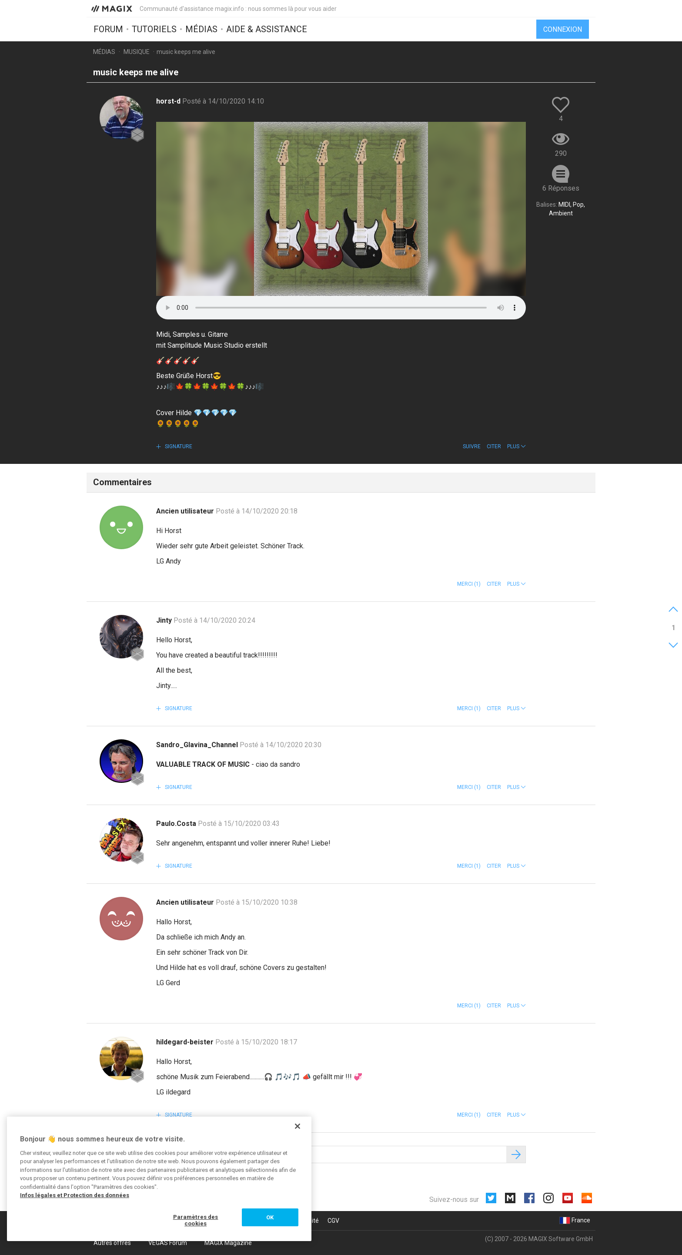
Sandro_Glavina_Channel (198, 745)
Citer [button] (494, 446)
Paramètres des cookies (195, 1220)
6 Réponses (560, 188)
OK (270, 1217)
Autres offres (112, 1242)
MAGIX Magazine (228, 1242)
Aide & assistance (266, 29)
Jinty (165, 620)
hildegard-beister (185, 1042)
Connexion (562, 29)
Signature (178, 446)
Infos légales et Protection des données (74, 1195)
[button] (516, 446)
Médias (201, 29)
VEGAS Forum (167, 1242)
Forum (108, 29)
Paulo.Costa (177, 823)
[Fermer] (297, 1126)
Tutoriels (154, 29)
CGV (333, 1220)
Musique (137, 51)
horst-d (169, 101)
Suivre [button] (472, 446)
